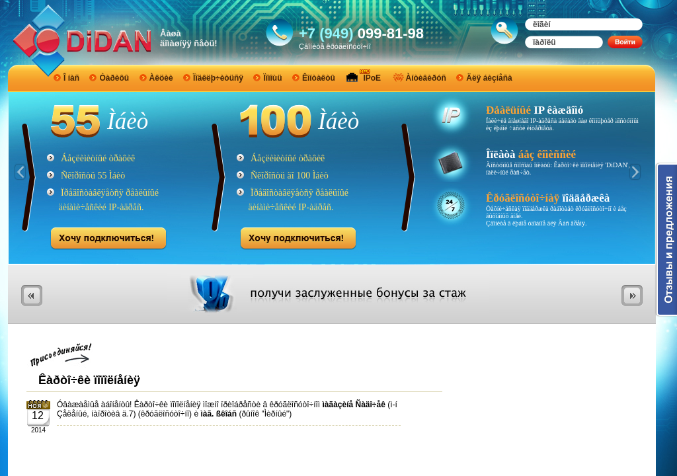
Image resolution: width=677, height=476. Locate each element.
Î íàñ (71, 78)
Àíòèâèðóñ (426, 78)
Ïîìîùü (272, 78)
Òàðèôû (114, 78)
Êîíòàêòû (318, 78)
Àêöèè (161, 78)
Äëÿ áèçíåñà (489, 78)
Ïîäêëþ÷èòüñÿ (218, 78)
